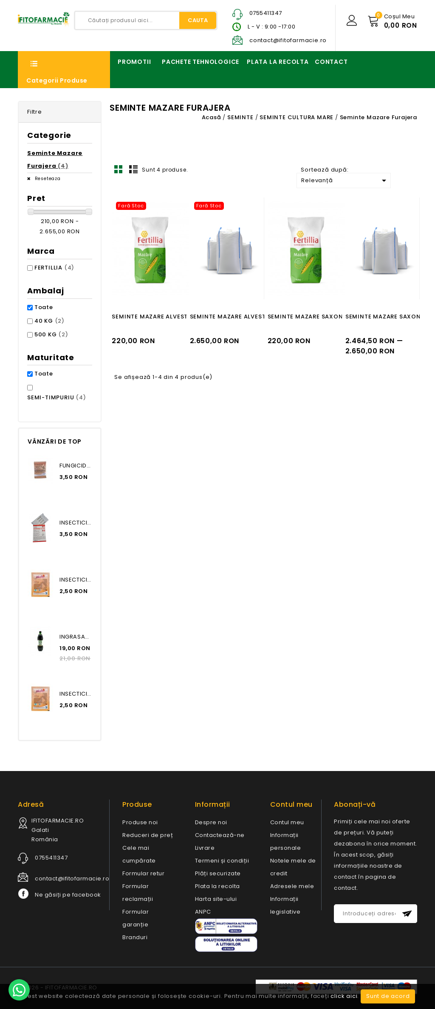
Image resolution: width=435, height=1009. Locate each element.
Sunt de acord (388, 996)
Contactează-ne (220, 835)
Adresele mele (292, 886)
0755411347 (265, 13)
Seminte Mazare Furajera (54, 159)
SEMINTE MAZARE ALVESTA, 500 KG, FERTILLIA (258, 316)
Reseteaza (47, 178)
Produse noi (140, 822)
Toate (43, 307)
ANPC (203, 912)
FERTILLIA (54, 268)
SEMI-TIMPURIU (56, 397)
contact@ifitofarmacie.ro (288, 40)
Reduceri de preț (147, 835)
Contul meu (287, 822)
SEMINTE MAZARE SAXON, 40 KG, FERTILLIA (332, 316)
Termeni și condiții (222, 861)
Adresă (31, 804)
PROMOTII (134, 61)
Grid (118, 169)
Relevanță (345, 180)
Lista (133, 169)
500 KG (51, 334)
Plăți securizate (218, 873)
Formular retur (143, 873)
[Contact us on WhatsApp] (19, 989)
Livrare (205, 848)
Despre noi (211, 822)
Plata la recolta (217, 886)
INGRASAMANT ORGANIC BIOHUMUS (75, 637)
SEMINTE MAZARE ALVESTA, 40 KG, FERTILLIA (178, 316)
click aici (343, 996)
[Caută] (145, 20)
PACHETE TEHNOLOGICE (200, 61)
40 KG (49, 321)
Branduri (134, 937)
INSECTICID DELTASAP (75, 523)
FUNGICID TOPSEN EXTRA (75, 466)
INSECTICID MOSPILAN (75, 580)
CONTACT (331, 61)
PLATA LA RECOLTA (278, 61)
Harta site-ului (216, 899)
